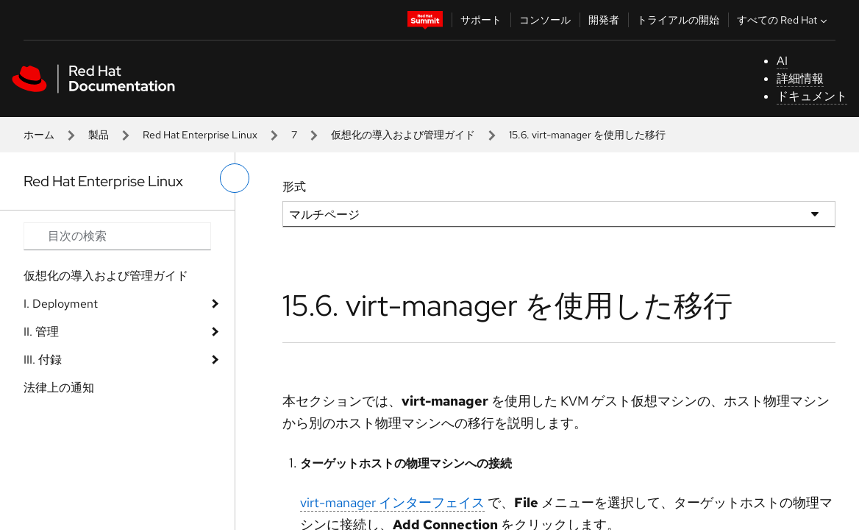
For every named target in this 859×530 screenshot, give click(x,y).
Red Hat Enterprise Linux (200, 134)
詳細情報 (800, 78)
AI (782, 60)
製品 (98, 134)
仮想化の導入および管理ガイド (403, 134)
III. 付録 (43, 359)
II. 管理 (41, 331)
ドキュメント (812, 96)
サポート (481, 19)
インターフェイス (392, 502)
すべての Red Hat (783, 19)
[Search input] (117, 236)
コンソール (545, 19)
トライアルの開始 (678, 19)
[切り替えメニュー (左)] (234, 178)
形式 (294, 186)
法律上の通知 (59, 387)
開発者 (603, 19)
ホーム (39, 134)
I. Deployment (61, 303)
